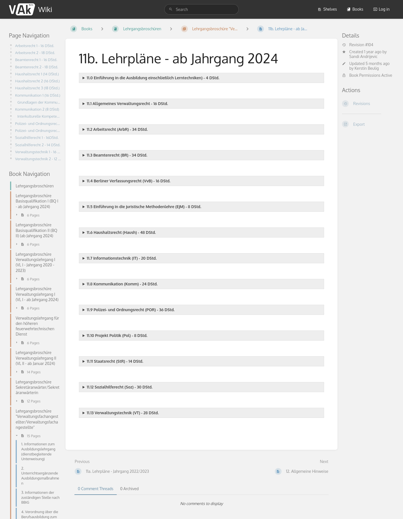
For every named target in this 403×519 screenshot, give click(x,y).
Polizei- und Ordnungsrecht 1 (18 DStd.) (38, 123)
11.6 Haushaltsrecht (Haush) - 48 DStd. (121, 232)
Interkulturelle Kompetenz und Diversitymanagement (39, 116)
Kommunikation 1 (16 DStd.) (37, 95)
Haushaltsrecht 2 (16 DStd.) (37, 80)
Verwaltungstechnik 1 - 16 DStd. (38, 151)
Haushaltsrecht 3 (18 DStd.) (37, 87)
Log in (381, 9)
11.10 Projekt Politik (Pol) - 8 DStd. (117, 335)
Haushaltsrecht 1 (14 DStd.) (37, 73)
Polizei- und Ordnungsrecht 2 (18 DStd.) (38, 130)
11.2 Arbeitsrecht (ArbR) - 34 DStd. (117, 129)
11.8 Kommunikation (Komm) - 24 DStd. (122, 283)
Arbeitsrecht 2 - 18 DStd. (35, 52)
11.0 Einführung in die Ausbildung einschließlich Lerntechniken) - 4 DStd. (153, 77)
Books (355, 9)
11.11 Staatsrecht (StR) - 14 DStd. (115, 361)
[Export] (368, 124)
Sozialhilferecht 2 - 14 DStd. (37, 144)
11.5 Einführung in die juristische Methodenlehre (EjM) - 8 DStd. (144, 206)
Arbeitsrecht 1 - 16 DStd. (34, 45)
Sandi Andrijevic (363, 56)
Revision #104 (357, 45)
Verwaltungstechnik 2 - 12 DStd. (38, 158)
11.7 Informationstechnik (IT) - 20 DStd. (122, 258)
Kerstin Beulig (367, 68)
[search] (201, 9)
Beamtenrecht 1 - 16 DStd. (36, 59)
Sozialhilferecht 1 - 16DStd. (36, 137)
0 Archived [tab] (129, 488)
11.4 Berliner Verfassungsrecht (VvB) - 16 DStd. (128, 180)
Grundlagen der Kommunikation (39, 102)
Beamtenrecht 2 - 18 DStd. (36, 66)
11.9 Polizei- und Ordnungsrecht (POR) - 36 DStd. (131, 309)
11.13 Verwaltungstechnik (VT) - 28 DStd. (123, 412)
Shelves (327, 9)
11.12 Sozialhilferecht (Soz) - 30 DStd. (120, 387)
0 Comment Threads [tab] (95, 488)
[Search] (171, 9)
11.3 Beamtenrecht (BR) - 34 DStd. (117, 155)
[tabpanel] (201, 504)
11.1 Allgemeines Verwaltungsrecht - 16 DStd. (127, 103)
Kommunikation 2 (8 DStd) (37, 109)
